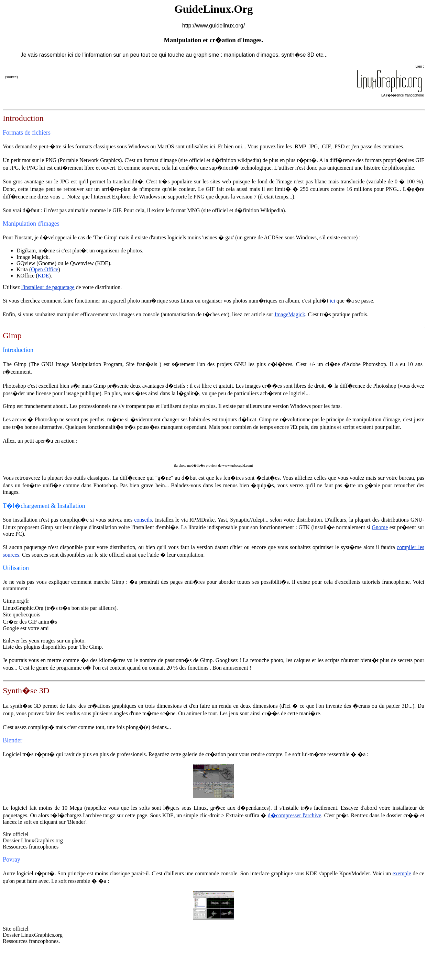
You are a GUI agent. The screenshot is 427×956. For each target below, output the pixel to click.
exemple (402, 873)
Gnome (380, 527)
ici (332, 301)
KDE (43, 275)
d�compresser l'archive (294, 815)
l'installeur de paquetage (48, 287)
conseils (143, 520)
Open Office (44, 269)
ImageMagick (290, 314)
